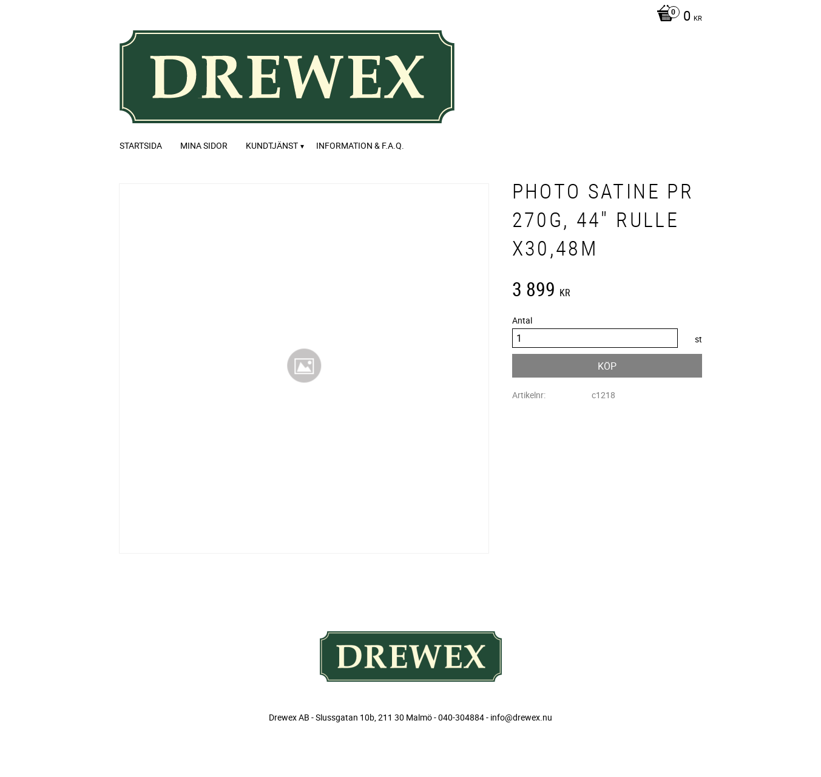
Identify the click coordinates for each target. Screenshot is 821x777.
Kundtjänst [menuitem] (272, 145)
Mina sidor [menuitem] (204, 145)
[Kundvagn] (676, 17)
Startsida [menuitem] (141, 145)
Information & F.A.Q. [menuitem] (360, 145)
